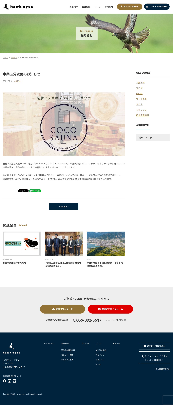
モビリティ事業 (66, 356)
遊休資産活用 (100, 351)
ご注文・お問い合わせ (157, 6)
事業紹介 (64, 344)
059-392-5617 (87, 321)
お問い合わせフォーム (112, 309)
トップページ (47, 344)
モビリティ (99, 356)
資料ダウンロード (61, 309)
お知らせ (115, 344)
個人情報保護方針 (162, 370)
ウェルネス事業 (66, 360)
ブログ (97, 344)
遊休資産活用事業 (67, 351)
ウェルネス (99, 360)
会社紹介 (84, 344)
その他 (97, 365)
